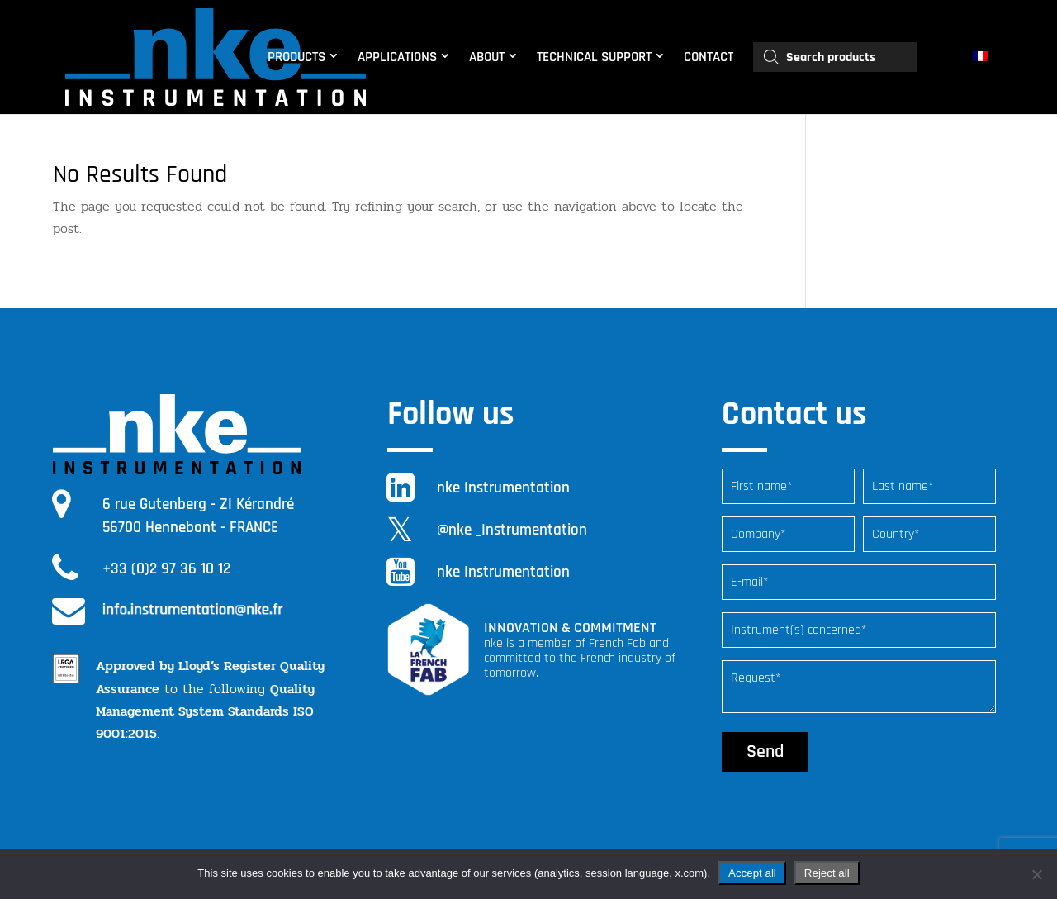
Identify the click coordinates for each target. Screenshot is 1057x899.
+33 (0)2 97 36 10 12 (166, 569)
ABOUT (487, 57)
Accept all (752, 873)
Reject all (827, 873)
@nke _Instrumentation (512, 530)
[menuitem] (982, 57)
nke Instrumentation (503, 488)
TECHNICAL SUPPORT (594, 57)
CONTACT (708, 57)
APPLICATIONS (397, 57)
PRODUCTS (296, 57)
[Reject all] (1036, 874)
